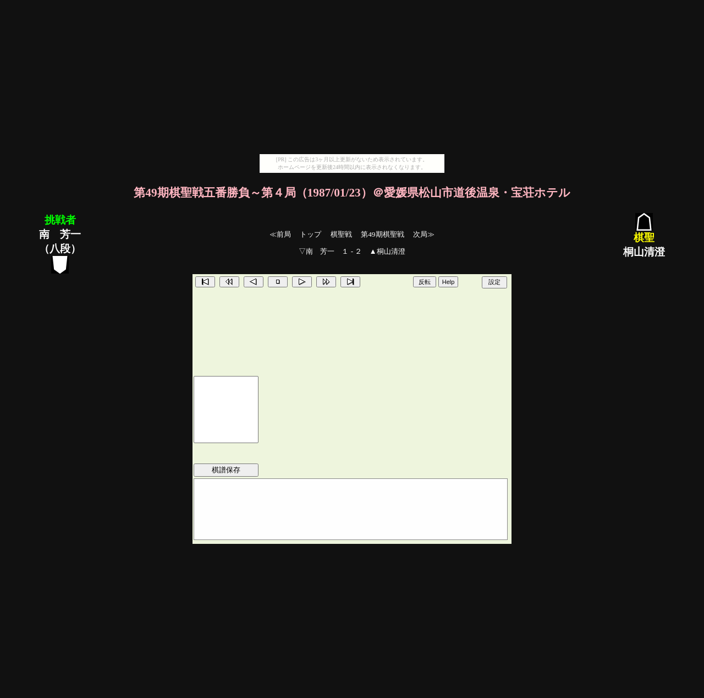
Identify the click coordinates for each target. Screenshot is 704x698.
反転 (425, 282)
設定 (494, 282)
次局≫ (424, 234)
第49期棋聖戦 (382, 234)
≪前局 (280, 234)
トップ (310, 234)
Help (448, 282)
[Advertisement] (352, 77)
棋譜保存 (226, 470)
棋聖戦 (341, 234)
